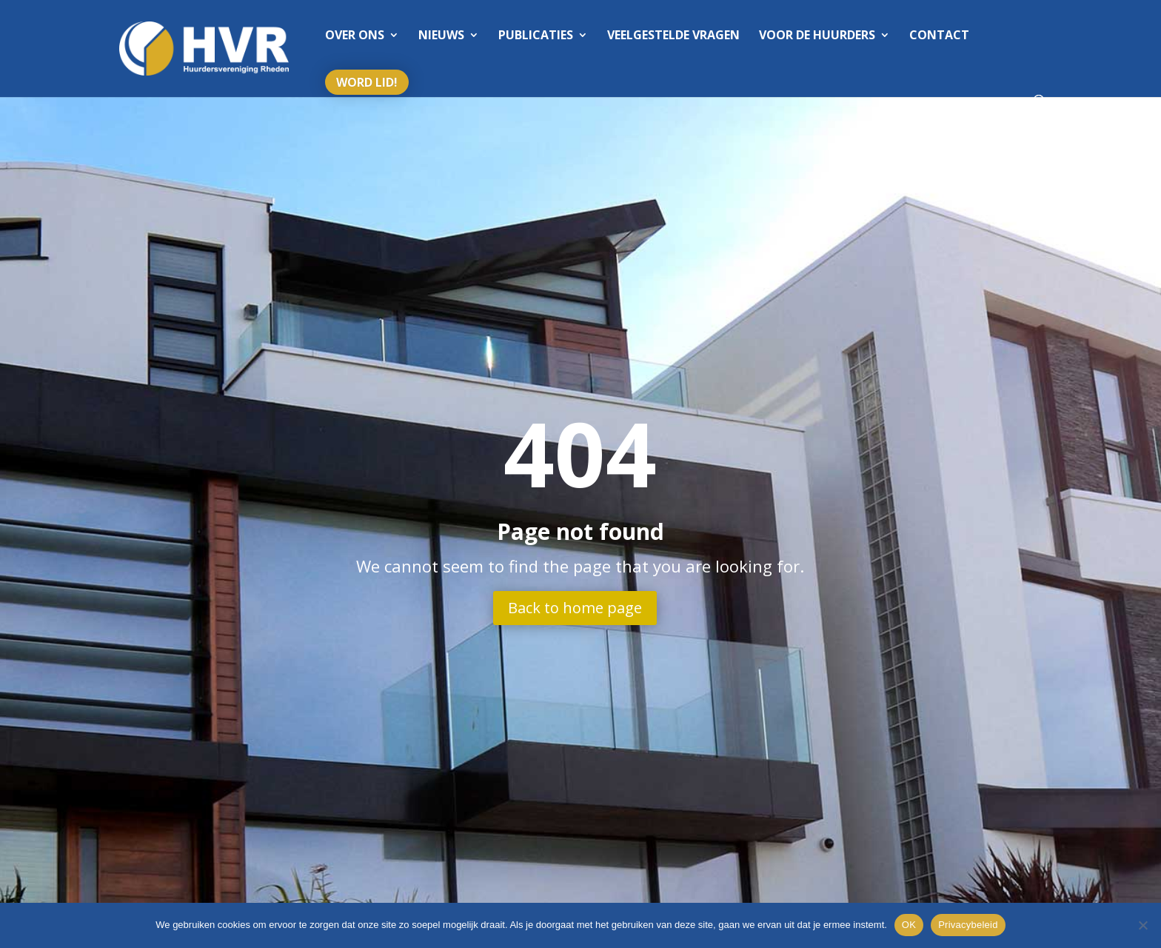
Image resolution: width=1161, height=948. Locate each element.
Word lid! (367, 82)
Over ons (354, 36)
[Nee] (1142, 925)
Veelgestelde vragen (673, 36)
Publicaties (535, 36)
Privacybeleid (968, 924)
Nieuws (441, 36)
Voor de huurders (817, 36)
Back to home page (575, 608)
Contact (939, 36)
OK (909, 924)
